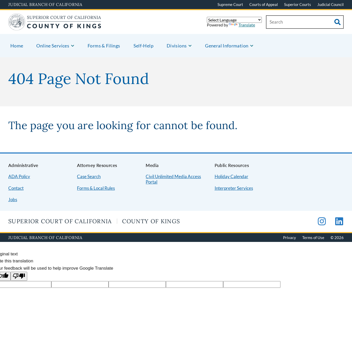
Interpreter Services (234, 188)
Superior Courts (297, 4)
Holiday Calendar (231, 176)
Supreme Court (230, 4)
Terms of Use (313, 237)
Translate (242, 24)
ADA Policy (19, 176)
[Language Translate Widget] (234, 20)
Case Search (89, 176)
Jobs (12, 199)
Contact (16, 188)
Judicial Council (330, 4)
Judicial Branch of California (45, 4)
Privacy (289, 237)
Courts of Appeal (263, 4)
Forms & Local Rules (96, 188)
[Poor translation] (19, 276)
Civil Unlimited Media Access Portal (173, 179)
